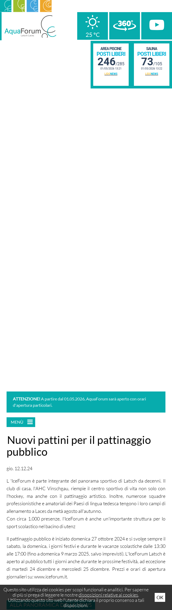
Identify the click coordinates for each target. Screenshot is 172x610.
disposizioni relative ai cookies (108, 594)
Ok (160, 597)
